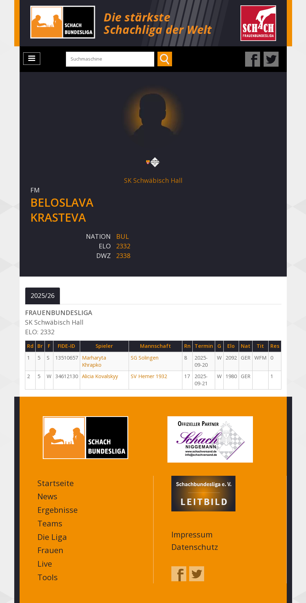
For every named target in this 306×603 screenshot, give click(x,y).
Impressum (192, 534)
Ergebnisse (57, 509)
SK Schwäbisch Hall (153, 180)
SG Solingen (145, 357)
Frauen (50, 550)
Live (44, 563)
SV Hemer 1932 (149, 376)
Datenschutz (194, 546)
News (47, 496)
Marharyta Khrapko (94, 361)
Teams (49, 523)
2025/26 (43, 295)
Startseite (55, 483)
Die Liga (52, 536)
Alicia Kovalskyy (100, 376)
